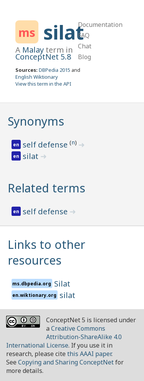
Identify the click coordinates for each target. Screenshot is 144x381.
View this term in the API (43, 83)
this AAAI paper (89, 354)
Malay (33, 50)
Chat (84, 46)
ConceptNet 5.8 (43, 56)
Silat (62, 283)
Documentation (100, 24)
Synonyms (36, 121)
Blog (84, 57)
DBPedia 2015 (54, 69)
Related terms (46, 188)
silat (63, 32)
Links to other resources (46, 252)
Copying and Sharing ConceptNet (66, 362)
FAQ (83, 35)
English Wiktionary (36, 76)
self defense (46, 144)
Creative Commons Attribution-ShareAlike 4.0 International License (64, 337)
